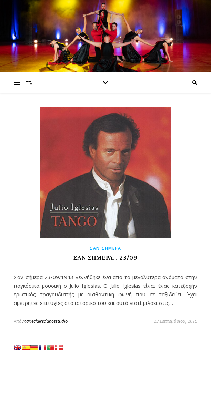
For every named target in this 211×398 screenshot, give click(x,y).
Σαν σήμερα (105, 248)
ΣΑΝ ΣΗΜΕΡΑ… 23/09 (105, 258)
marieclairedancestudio (45, 321)
